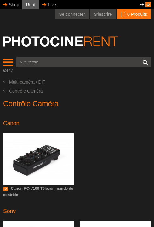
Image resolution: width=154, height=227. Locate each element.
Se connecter (72, 14)
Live (52, 4)
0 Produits (134, 14)
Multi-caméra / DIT (24, 81)
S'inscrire (103, 14)
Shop (14, 4)
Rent (31, 4)
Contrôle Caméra (23, 91)
